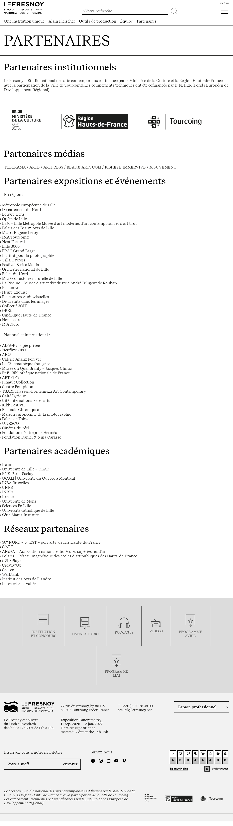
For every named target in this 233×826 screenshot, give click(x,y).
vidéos (156, 631)
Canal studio (85, 634)
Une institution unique (24, 21)
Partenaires (147, 21)
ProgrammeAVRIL (190, 634)
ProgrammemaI (116, 673)
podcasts (124, 632)
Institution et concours (43, 634)
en (227, 3)
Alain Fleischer (62, 21)
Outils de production (97, 21)
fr (221, 3)
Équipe (126, 21)
